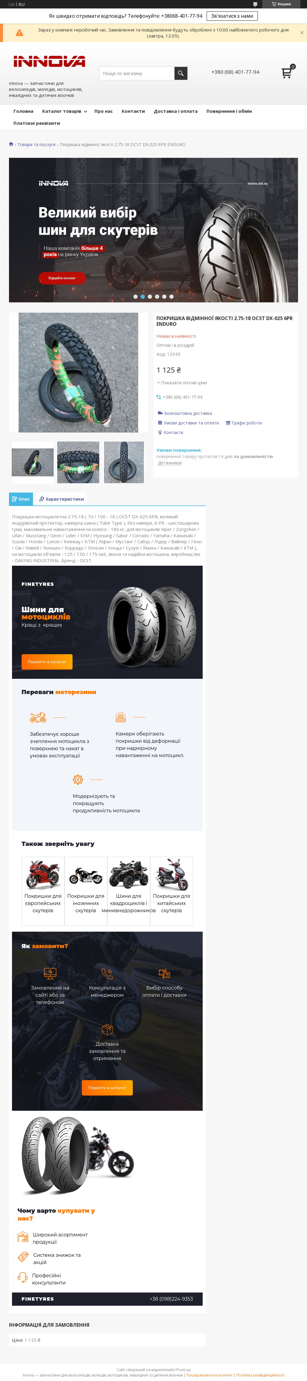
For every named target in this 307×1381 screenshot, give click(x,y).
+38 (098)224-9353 (171, 1299)
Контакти (133, 111)
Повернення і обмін (229, 111)
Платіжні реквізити (36, 123)
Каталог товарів (61, 111)
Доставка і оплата (176, 111)
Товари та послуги (36, 144)
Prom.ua (183, 1369)
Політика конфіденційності (260, 1375)
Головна (23, 111)
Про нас (103, 111)
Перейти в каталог (47, 661)
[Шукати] (180, 73)
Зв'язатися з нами (232, 16)
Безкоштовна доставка (188, 413)
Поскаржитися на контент (209, 1375)
